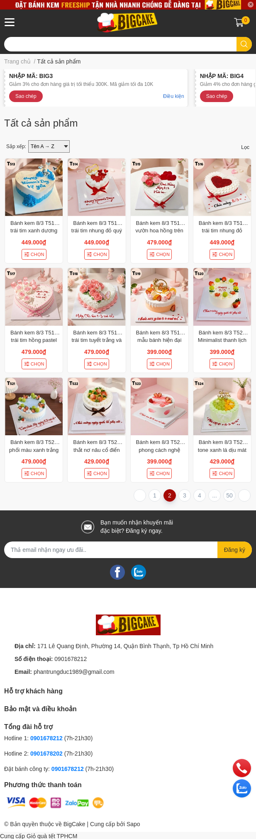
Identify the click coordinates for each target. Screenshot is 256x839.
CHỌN (34, 254)
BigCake (74, 824)
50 (229, 495)
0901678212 (70, 659)
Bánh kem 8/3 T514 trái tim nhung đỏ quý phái (96, 230)
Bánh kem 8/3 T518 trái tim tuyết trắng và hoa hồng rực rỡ (96, 340)
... (214, 495)
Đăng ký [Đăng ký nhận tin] (234, 549)
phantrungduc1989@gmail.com (74, 671)
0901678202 (46, 753)
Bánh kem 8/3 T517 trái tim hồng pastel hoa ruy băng (33, 340)
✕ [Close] (250, 4)
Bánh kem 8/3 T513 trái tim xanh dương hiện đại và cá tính (33, 230)
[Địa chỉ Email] (128, 549)
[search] (244, 44)
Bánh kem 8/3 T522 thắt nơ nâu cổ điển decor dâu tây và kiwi (96, 449)
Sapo (133, 824)
